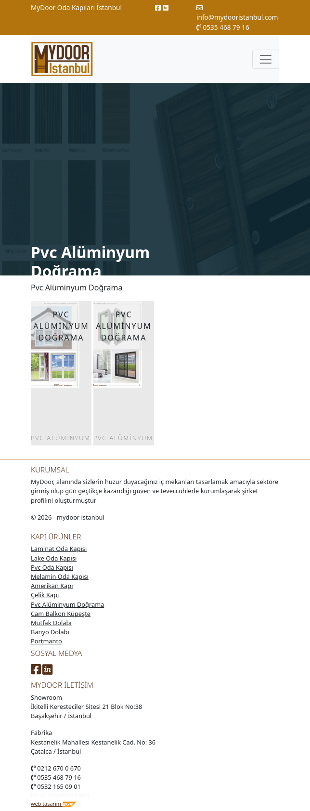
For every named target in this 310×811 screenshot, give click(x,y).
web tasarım (54, 803)
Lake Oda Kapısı (54, 558)
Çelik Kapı (45, 594)
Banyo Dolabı (50, 632)
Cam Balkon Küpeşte (60, 613)
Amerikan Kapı (52, 585)
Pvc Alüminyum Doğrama (67, 604)
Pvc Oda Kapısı (52, 567)
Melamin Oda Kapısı (60, 576)
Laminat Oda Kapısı (59, 548)
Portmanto (46, 641)
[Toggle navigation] (265, 59)
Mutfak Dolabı (51, 622)
